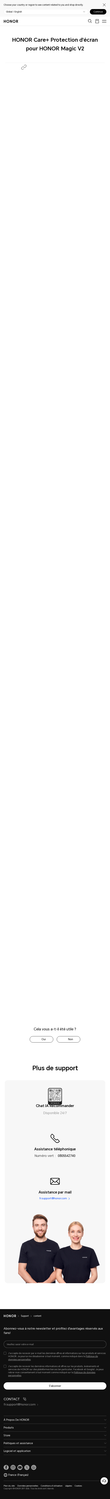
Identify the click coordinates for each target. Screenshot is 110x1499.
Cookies (78, 1486)
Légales (68, 1486)
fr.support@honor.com (53, 1199)
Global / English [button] (14, 12)
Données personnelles (27, 1486)
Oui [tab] (43, 1039)
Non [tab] (70, 1039)
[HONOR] (12, 1316)
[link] (6, 1467)
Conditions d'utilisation (52, 1486)
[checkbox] (55, 1356)
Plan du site (9, 1486)
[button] (23, 67)
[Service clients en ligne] (104, 1481)
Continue (98, 12)
